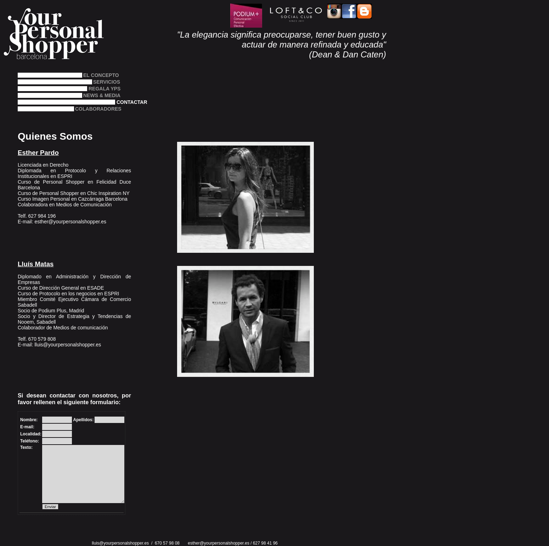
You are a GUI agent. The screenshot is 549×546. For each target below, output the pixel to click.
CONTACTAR (132, 102)
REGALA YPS (104, 88)
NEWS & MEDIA (101, 95)
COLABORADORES (90, 108)
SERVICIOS (99, 81)
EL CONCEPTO (101, 75)
